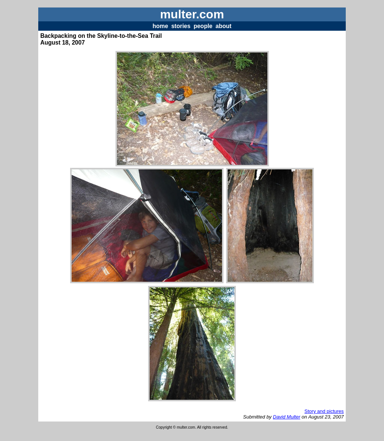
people (203, 26)
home (160, 26)
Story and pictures (324, 411)
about (223, 26)
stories (180, 26)
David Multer (286, 417)
